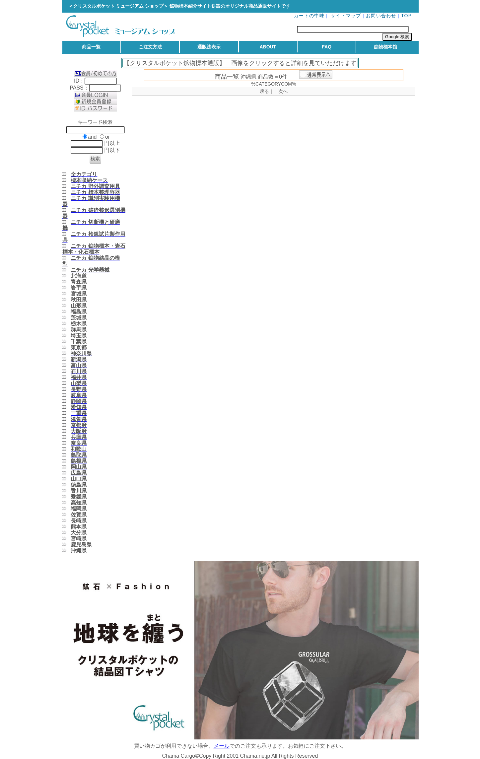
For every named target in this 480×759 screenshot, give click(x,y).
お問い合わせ (381, 15)
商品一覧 (91, 46)
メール (222, 746)
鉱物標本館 (385, 46)
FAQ (326, 46)
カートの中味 (309, 15)
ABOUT (267, 46)
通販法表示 (209, 46)
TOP (406, 15)
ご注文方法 (150, 46)
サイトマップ (346, 15)
